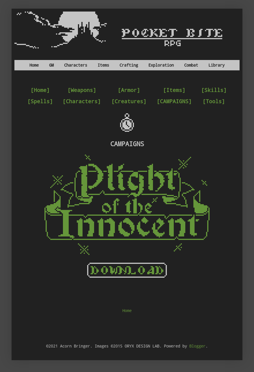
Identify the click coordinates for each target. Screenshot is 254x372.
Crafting (128, 65)
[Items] (174, 90)
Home (34, 65)
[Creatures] (128, 101)
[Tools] (214, 101)
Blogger (197, 346)
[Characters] (82, 101)
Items (103, 65)
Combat (191, 65)
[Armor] (129, 90)
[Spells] (40, 101)
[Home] (40, 90)
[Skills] (214, 90)
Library (216, 65)
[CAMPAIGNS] (174, 101)
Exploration (161, 65)
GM (51, 65)
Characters (75, 65)
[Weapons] (82, 90)
